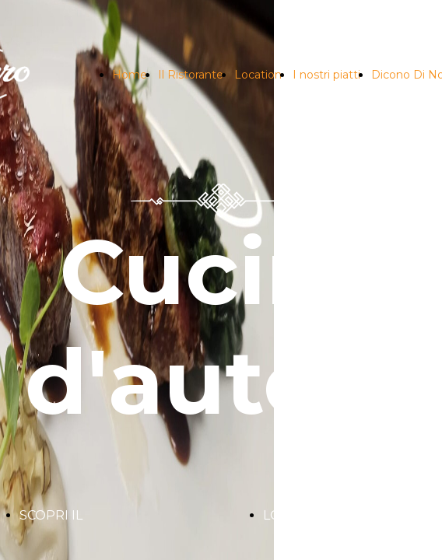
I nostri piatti (326, 75)
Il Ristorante (190, 75)
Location (258, 75)
